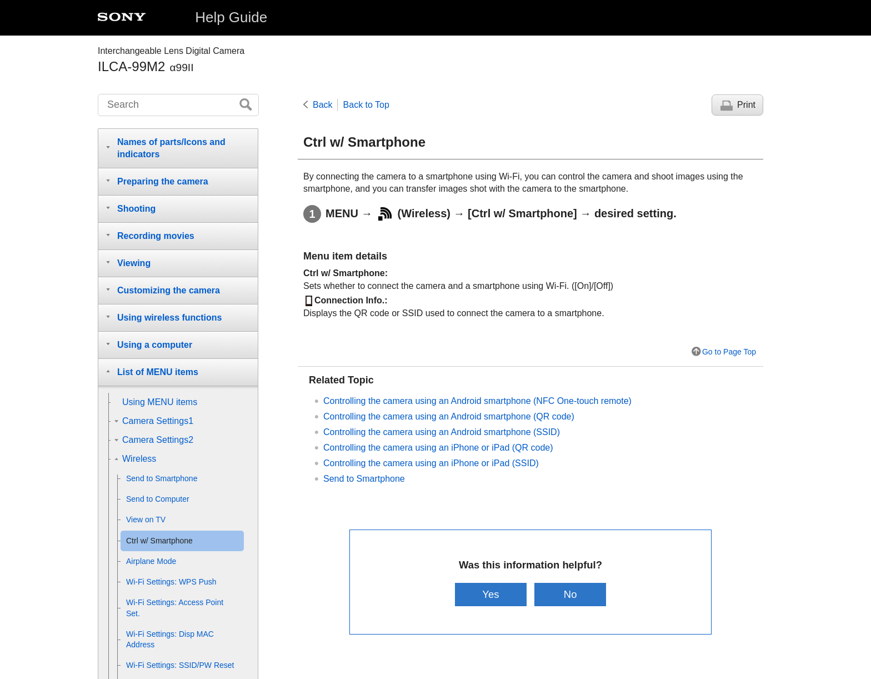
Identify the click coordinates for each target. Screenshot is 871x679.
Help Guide (231, 17)
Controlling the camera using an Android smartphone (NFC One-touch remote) (477, 401)
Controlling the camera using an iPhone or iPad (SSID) (431, 463)
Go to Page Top (729, 351)
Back (323, 104)
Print (746, 104)
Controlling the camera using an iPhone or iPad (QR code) (438, 447)
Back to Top (366, 104)
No (570, 594)
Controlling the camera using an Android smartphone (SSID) (441, 432)
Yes (490, 594)
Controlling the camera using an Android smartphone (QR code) (448, 416)
